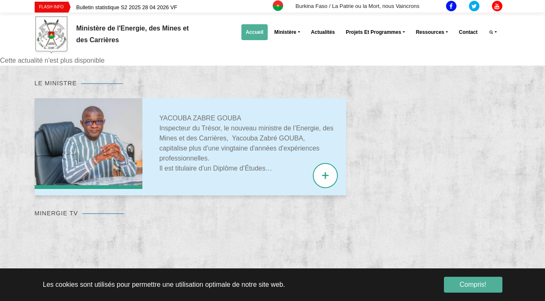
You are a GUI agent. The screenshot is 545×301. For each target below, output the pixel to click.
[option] (185, 7)
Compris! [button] (472, 284)
